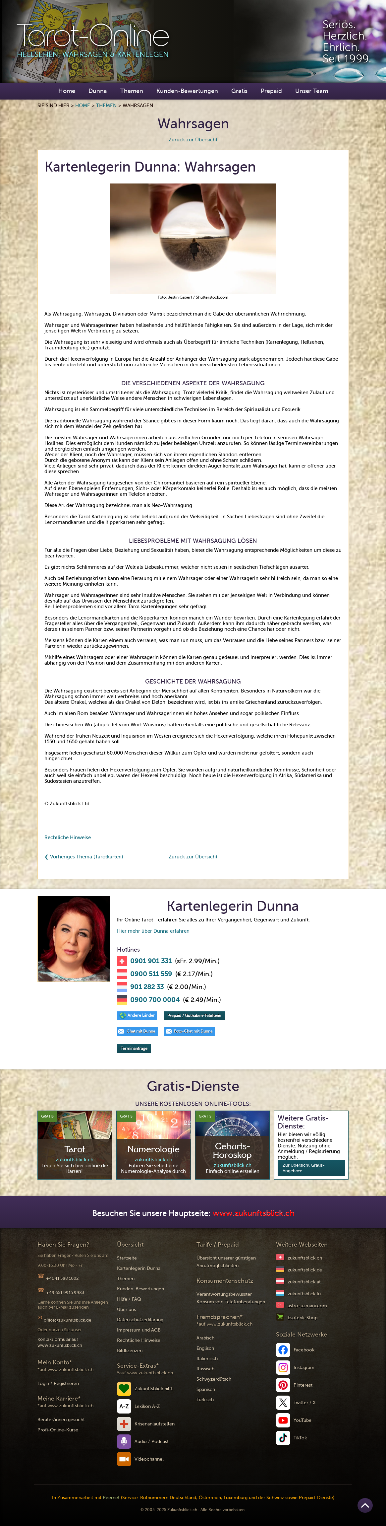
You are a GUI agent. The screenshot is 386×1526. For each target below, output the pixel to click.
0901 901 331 (151, 961)
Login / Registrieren (58, 1383)
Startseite (127, 1258)
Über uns (126, 1309)
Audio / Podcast (152, 1441)
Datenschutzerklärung (140, 1319)
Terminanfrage (134, 1048)
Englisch (205, 1348)
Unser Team (311, 91)
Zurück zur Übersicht (193, 139)
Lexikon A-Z (147, 1406)
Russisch (205, 1368)
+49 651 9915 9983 (65, 1292)
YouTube (302, 1420)
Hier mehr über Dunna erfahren (153, 931)
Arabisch (205, 1338)
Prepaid (271, 91)
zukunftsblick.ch (305, 1258)
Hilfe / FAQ (129, 1299)
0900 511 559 (151, 974)
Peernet (111, 1497)
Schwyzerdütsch (213, 1379)
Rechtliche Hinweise (67, 837)
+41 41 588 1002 (62, 1278)
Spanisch (205, 1389)
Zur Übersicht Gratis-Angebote (304, 1168)
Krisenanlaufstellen (155, 1423)
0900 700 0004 (155, 1000)
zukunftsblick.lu (304, 1293)
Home (66, 91)
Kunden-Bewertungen (187, 91)
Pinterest (303, 1385)
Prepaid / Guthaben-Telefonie (194, 1015)
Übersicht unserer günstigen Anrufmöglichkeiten (226, 1262)
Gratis (239, 91)
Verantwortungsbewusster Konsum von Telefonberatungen (230, 1298)
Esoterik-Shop (302, 1317)
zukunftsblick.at (304, 1281)
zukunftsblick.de (305, 1270)
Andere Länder (141, 1015)
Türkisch (205, 1399)
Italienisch (207, 1358)
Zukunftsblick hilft (154, 1388)
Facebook (304, 1349)
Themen (131, 91)
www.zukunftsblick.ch (253, 1213)
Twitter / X (305, 1402)
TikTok (300, 1437)
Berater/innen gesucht (61, 1419)
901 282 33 (147, 987)
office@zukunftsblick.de (67, 1320)
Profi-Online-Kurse (57, 1429)
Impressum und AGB (139, 1330)
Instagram (304, 1367)
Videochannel (149, 1459)
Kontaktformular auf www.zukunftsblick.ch (59, 1342)
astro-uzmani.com (307, 1305)
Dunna (97, 91)
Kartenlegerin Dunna (138, 1268)
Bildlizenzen (129, 1350)
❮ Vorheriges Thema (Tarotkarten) (83, 856)
